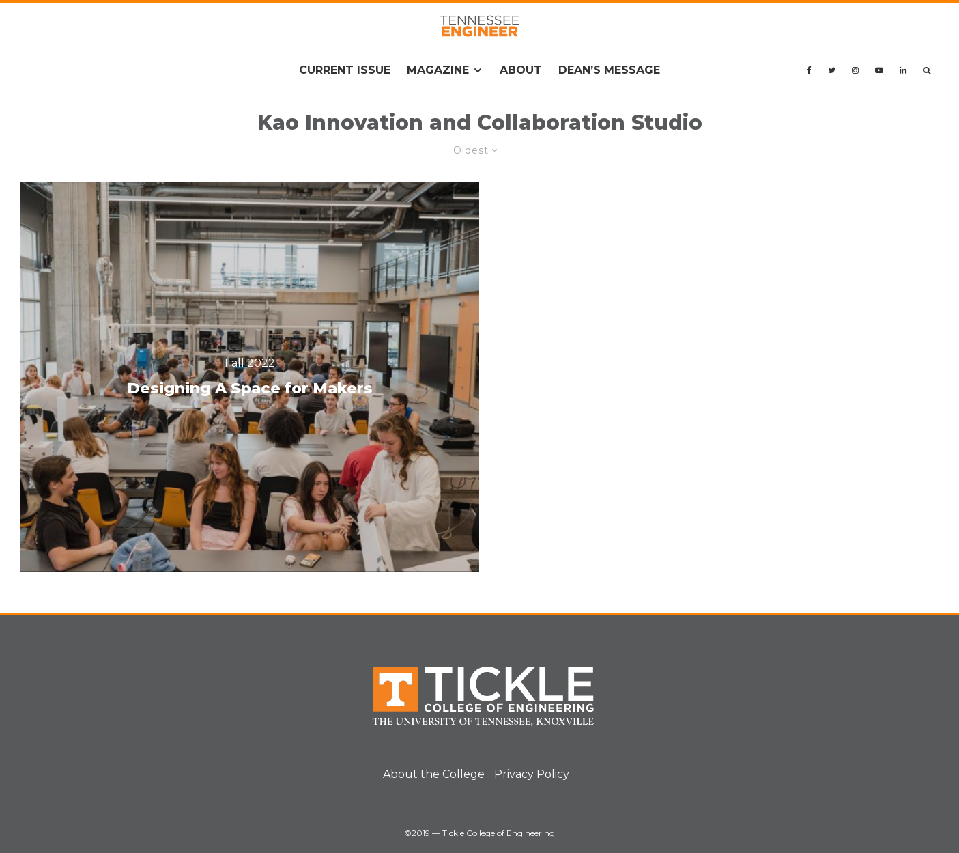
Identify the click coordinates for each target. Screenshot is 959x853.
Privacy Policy (531, 774)
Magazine (438, 70)
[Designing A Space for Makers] (249, 377)
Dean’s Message (609, 70)
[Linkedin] (903, 70)
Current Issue (344, 70)
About (521, 70)
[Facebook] (809, 70)
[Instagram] (855, 70)
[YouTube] (879, 70)
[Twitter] (832, 70)
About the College (434, 774)
